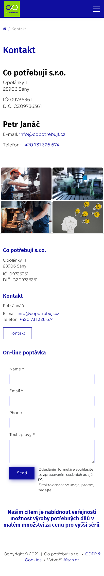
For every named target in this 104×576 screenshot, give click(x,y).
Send (22, 473)
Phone (15, 412)
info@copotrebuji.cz (42, 134)
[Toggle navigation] (95, 9)
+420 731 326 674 (40, 145)
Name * (16, 369)
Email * (16, 390)
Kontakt (17, 333)
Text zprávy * (22, 434)
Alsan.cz (71, 559)
